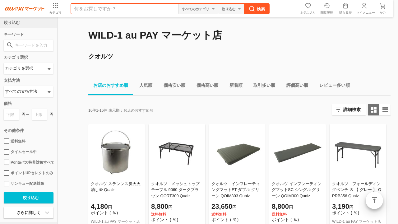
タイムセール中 (20, 152)
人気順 (143, 86)
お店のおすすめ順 (108, 86)
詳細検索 (352, 109)
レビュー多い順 (332, 86)
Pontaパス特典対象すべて (28, 162)
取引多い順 (261, 86)
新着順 (233, 86)
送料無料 (14, 141)
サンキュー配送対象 (24, 183)
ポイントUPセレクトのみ (28, 173)
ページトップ (374, 200)
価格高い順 (205, 86)
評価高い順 (294, 86)
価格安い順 (172, 86)
